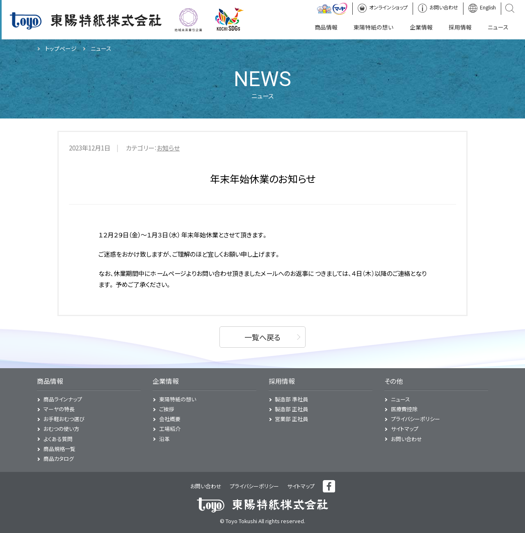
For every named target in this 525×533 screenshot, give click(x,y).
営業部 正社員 (291, 419)
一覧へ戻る (262, 337)
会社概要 (169, 419)
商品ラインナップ (62, 399)
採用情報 (282, 381)
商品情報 (50, 381)
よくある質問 (58, 439)
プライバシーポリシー (415, 419)
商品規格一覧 (59, 449)
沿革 (164, 439)
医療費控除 (404, 409)
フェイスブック (329, 486)
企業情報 (166, 381)
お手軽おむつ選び (63, 419)
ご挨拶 (166, 409)
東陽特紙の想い (177, 399)
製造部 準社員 (291, 399)
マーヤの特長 (59, 409)
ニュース (400, 399)
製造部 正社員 (291, 409)
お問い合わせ (406, 439)
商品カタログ (58, 458)
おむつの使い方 (61, 429)
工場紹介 (169, 429)
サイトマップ (404, 429)
